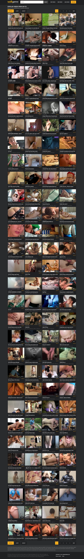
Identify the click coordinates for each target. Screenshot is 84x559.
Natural (27, 486)
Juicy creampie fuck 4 (64, 503)
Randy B (9, 309)
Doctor (38, 170)
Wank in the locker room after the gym (15, 415)
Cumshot (71, 29)
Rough (53, 275)
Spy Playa (44, 292)
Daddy (15, 222)
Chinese (10, 99)
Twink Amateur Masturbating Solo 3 (15, 239)
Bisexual (35, 539)
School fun (27, 327)
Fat (71, 451)
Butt (27, 363)
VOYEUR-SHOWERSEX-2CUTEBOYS (14, 292)
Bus (13, 258)
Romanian (33, 434)
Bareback (31, 47)
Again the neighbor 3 (64, 133)
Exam (49, 205)
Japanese (62, 47)
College (45, 99)
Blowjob (66, 29)
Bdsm (13, 469)
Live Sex (73, 2)
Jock (39, 328)
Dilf (53, 135)
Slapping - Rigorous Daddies (65, 397)
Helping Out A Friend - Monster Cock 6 (15, 397)
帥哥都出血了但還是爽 (47, 45)
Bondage (36, 152)
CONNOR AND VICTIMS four (48, 221)
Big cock (35, 29)
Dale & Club (27, 274)
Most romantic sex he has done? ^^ (32, 397)
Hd (53, 29)
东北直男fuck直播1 (12, 80)
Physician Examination (29, 168)
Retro (67, 47)
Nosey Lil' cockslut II (46, 344)
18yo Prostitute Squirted (47, 380)
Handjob (49, 29)
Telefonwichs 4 (62, 362)
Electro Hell (62, 520)
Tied (48, 222)
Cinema (10, 381)
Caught (10, 293)
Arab (30, 381)
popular (10, 10)
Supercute (62, 239)
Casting (18, 82)
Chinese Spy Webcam (64, 432)
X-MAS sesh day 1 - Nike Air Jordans (66, 186)
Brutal (65, 258)
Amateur (10, 29)
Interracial (48, 275)
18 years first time (46, 485)
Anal (19, 29)
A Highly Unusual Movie (12, 520)
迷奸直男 (10, 98)
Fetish (71, 170)
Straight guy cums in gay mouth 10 (66, 327)
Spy (14, 293)
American (15, 29)
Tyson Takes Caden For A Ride (13, 186)
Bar (27, 275)
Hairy (57, 187)
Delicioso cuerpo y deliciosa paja (31, 362)
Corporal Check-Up (46, 204)
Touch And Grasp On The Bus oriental (15, 256)
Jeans (32, 240)
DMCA (63, 556)
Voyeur (48, 293)
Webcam (53, 99)
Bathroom (15, 275)
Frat (36, 328)
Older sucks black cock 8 (64, 344)
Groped (17, 258)
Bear (18, 64)
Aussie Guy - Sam (46, 450)
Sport (49, 258)
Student (49, 99)
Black (52, 64)
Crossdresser (63, 187)
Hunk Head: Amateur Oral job (48, 239)
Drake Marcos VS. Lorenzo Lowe (49, 432)
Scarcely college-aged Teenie (13, 274)
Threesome (33, 205)
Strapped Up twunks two (30, 415)
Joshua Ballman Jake (29, 256)
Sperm (32, 486)
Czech (15, 99)
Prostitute (45, 381)
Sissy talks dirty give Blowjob (13, 362)
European (50, 170)
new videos (60, 2)
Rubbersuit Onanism (63, 485)
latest (17, 10)
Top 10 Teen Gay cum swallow (65, 309)
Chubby (45, 187)
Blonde (53, 328)
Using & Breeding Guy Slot (13, 450)
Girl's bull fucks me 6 (29, 116)
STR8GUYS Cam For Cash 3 (13, 45)
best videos (53, 2)
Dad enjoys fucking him (47, 362)
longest (23, 10)
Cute (36, 64)
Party (68, 469)
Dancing (32, 328)
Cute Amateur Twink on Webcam (31, 221)
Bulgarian (28, 434)
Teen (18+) (50, 381)
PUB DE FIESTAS (63, 468)
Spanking (36, 240)
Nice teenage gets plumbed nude (31, 344)
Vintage (70, 47)
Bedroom (45, 258)
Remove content (58, 556)
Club (64, 469)
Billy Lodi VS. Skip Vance (30, 503)
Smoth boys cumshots (29, 186)
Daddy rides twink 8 (63, 204)
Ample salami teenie (46, 520)
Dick (19, 47)
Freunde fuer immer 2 (47, 151)
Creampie (37, 99)
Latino (18, 99)
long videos (67, 2)
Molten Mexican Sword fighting (14, 63)
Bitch (44, 346)
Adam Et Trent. (45, 327)
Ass (52, 47)
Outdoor (55, 170)
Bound (27, 416)
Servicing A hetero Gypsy (30, 432)
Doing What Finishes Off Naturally (31, 485)
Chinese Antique (63, 45)
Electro (62, 522)
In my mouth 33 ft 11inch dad (48, 503)
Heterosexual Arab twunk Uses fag (31, 380)
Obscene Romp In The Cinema (13, 380)
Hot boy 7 (10, 151)
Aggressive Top (62, 256)
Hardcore (69, 258)
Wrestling (53, 258)
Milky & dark (45, 63)
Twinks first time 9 (46, 397)
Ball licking (67, 293)
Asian (49, 47)
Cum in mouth (72, 117)
